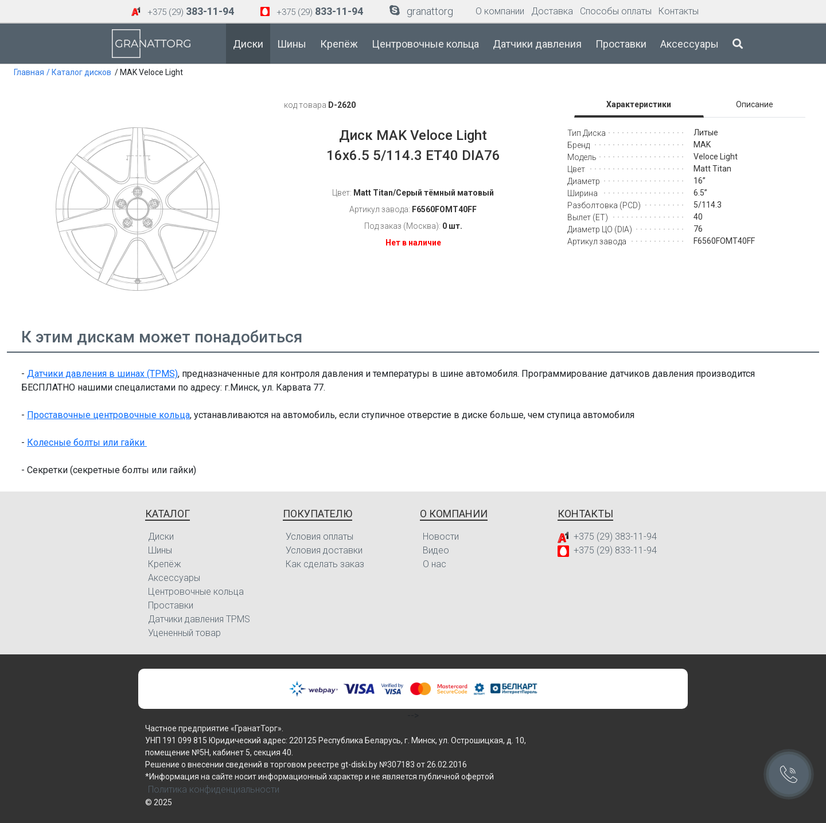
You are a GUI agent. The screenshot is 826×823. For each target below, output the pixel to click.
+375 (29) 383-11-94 (615, 536)
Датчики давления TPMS (199, 619)
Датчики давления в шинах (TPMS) (102, 373)
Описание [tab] (754, 104)
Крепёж (339, 44)
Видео (436, 550)
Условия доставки (324, 550)
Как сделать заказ (325, 564)
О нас (434, 564)
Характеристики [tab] (638, 104)
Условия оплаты (319, 536)
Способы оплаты (616, 11)
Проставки (620, 44)
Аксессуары (689, 44)
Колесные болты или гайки (87, 442)
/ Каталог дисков (78, 72)
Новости (441, 536)
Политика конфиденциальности (213, 789)
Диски (248, 44)
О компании (500, 11)
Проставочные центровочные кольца (108, 414)
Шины (291, 44)
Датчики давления (537, 44)
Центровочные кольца (425, 44)
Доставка (552, 11)
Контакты (679, 11)
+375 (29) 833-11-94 (615, 550)
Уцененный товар (184, 632)
